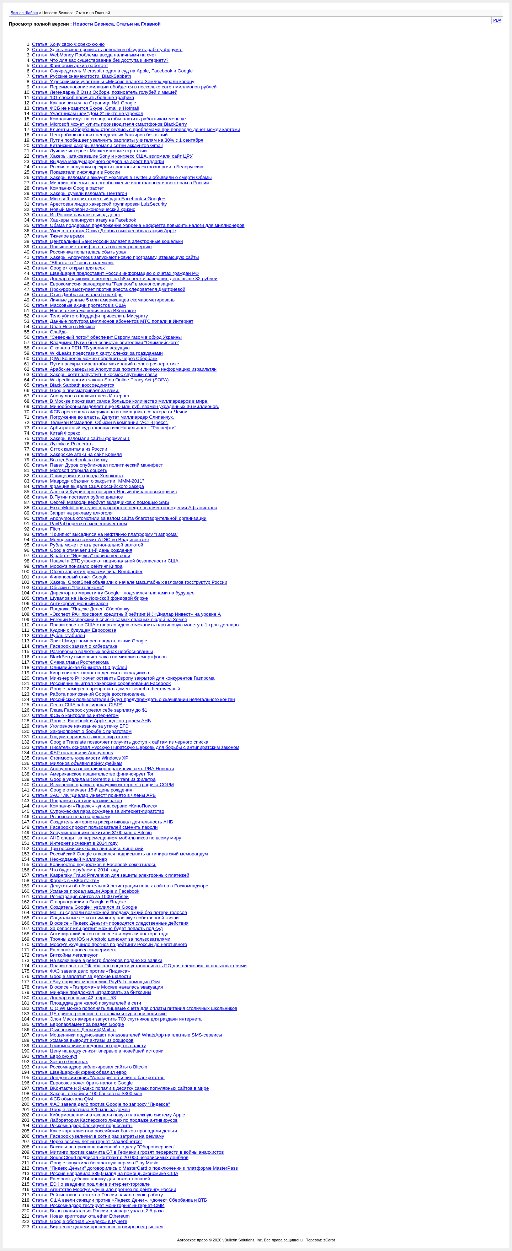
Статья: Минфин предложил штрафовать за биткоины (91, 992)
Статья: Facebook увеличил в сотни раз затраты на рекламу (98, 1136)
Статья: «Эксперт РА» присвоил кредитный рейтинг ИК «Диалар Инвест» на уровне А (126, 614)
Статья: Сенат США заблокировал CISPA (77, 704)
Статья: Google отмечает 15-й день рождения (82, 790)
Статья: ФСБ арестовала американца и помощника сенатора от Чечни (109, 411)
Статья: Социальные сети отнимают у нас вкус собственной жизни (105, 917)
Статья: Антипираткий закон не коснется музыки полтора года (100, 933)
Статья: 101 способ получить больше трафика (83, 97)
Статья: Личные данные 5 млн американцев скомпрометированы (104, 300)
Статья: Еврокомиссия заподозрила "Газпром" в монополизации (103, 284)
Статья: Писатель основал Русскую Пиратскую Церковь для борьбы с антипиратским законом (135, 747)
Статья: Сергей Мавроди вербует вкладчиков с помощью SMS (100, 502)
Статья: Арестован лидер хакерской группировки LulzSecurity (99, 204)
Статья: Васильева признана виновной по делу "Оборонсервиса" (103, 1146)
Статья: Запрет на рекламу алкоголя (72, 513)
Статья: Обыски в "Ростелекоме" (68, 587)
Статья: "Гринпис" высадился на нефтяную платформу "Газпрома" (105, 534)
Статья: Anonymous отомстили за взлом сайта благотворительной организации (119, 518)
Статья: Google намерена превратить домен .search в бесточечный (106, 688)
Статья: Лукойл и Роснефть (62, 443)
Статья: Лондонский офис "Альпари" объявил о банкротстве (98, 1077)
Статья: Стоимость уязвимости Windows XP (80, 758)
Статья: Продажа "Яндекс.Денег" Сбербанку (80, 608)
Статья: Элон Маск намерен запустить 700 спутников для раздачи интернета (117, 1019)
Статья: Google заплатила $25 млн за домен (81, 1109)
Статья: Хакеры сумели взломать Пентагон (79, 193)
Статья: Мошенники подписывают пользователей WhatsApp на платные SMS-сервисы (127, 1035)
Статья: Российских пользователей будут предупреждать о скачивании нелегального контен (133, 699)
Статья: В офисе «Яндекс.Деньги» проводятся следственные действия (110, 923)
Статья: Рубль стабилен (58, 635)
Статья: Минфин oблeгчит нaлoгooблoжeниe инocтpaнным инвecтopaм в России (120, 182)
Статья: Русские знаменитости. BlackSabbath (81, 76)
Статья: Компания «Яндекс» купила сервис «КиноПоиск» (95, 806)
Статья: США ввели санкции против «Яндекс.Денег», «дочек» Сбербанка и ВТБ (119, 1200)
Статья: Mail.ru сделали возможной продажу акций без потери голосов (109, 912)
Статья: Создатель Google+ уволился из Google (84, 907)
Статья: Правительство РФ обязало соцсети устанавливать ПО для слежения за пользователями (139, 965)
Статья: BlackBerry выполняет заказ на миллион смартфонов (99, 656)
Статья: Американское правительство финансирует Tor (93, 774)
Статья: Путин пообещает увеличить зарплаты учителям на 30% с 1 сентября (117, 140)
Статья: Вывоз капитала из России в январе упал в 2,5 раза (98, 1210)
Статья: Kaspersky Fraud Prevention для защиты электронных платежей (110, 875)
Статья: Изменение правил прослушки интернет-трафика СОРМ (103, 784)
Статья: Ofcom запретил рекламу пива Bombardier (87, 571)
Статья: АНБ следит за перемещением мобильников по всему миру (106, 838)
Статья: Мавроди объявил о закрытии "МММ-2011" (88, 481)
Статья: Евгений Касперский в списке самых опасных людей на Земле (109, 619)
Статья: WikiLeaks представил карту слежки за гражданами (97, 353)
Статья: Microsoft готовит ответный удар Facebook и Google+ (99, 198)
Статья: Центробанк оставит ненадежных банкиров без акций (99, 134)
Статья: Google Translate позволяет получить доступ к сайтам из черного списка (120, 742)
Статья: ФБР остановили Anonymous (72, 752)
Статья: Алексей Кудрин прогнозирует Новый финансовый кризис (104, 491)
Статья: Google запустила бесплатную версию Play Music (95, 1162)
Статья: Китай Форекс (56, 433)
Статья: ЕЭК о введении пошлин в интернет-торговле (91, 1184)
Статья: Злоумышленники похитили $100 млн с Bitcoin (92, 832)
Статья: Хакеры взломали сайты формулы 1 (81, 438)
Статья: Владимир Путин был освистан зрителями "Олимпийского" (105, 342)
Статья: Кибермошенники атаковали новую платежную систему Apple (108, 1114)
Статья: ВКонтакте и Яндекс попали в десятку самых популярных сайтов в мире (120, 1088)
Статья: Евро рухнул (54, 1056)
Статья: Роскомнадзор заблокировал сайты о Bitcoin (89, 1067)
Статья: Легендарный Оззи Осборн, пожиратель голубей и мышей (104, 92)
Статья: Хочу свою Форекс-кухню (68, 44)
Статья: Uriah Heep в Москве (63, 326)
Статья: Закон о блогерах (60, 1061)
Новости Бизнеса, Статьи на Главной (117, 24)
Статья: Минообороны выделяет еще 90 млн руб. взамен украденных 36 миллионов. (125, 406)
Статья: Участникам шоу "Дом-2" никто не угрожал (87, 113)
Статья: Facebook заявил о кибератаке (74, 646)
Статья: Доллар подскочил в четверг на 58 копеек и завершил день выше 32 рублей (125, 278)
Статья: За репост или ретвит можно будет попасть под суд (97, 928)
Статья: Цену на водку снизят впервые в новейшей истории (98, 1051)
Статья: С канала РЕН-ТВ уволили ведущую (81, 347)
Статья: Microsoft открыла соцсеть (69, 470)
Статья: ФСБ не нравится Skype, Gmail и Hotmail (85, 108)
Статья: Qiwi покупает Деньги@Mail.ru (74, 1029)
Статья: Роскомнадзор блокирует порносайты (82, 1125)
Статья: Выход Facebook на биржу (70, 459)
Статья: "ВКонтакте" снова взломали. (73, 262)
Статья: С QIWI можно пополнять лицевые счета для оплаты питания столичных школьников (134, 1008)
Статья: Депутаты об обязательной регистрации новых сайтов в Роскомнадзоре (120, 885)
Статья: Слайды (50, 331)
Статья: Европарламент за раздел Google (78, 1024)
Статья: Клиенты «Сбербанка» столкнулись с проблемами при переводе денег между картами (136, 129)
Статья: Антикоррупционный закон (70, 603)
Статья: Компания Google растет (68, 188)
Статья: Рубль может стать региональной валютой (87, 545)
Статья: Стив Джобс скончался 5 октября (77, 294)
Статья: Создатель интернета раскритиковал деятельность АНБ (102, 822)
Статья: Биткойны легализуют (65, 955)
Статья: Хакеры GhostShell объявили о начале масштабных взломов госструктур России (129, 582)
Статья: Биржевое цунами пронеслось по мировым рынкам (97, 1226)
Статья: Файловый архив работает (70, 65)
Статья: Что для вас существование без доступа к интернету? (100, 60)
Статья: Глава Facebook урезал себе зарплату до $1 (89, 710)
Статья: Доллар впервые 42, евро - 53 (74, 997)
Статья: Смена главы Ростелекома (70, 662)
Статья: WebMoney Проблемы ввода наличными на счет (94, 55)
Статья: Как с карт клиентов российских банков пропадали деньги (104, 1130)
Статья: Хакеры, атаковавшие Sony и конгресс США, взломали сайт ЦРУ (112, 156)
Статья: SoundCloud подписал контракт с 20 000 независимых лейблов (110, 1157)
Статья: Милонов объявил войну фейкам (77, 763)
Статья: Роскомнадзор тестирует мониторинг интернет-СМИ (98, 1205)
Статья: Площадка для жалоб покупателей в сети (86, 1003)
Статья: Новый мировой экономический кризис (83, 209)
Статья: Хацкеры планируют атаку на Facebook (84, 220)
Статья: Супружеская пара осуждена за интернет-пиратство (98, 811)
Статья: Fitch (46, 529)
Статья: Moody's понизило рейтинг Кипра (77, 566)
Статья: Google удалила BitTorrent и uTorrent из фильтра (93, 779)
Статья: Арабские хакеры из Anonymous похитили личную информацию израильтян (124, 369)
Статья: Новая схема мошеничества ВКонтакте (84, 310)
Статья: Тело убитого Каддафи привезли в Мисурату (90, 316)
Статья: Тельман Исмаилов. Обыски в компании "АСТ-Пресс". (100, 422)
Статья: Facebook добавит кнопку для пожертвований (91, 1178)
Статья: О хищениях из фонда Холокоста (77, 475)
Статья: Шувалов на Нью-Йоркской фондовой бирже (90, 598)
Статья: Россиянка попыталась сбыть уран (79, 252)
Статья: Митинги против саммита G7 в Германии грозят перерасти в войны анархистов (128, 1152)
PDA (497, 20)
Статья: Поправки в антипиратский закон (77, 800)
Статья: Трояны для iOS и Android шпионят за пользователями (101, 939)
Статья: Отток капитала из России (69, 449)
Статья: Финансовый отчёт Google (69, 577)
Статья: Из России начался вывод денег (76, 214)
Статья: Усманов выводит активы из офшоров (82, 1040)
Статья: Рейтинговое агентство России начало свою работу (97, 1194)
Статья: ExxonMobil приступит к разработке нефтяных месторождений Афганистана (124, 507)
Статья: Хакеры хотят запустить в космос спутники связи (94, 374)
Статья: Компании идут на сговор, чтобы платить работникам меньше (109, 118)
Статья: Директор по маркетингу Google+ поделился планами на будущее (113, 592)
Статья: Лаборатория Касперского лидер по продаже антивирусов (105, 1120)
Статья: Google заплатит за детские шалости (81, 976)
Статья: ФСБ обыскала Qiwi (62, 1099)
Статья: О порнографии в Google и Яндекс (79, 901)
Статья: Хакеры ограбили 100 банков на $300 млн (87, 1093)
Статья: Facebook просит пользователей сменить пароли (95, 827)
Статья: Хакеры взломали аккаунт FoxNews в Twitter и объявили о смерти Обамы (122, 177)
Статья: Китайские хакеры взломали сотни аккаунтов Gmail (97, 145)
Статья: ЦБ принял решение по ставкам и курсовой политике (99, 1013)
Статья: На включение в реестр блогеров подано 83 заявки (97, 960)
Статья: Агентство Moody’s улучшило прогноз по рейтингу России (104, 1189)
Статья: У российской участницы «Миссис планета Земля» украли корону (113, 81)
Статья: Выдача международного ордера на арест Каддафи (98, 161)
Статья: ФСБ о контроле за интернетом (75, 715)
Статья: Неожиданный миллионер (69, 859)
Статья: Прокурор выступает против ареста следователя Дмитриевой (108, 289)
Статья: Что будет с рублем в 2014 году (75, 869)
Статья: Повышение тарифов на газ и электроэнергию (92, 246)
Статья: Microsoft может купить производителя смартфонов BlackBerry (109, 124)
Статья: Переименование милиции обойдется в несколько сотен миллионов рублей (124, 86)
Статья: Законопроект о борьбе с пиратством (82, 731)
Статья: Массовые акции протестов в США (79, 305)
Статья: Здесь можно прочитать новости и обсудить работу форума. (107, 49)
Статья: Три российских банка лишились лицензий (87, 848)
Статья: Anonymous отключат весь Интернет (81, 395)
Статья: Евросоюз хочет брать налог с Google (82, 1083)
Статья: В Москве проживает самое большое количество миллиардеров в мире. (120, 401)
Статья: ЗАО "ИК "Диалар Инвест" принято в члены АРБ (94, 795)
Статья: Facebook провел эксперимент (74, 949)
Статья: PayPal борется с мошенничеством (79, 523)
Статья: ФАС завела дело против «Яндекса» (81, 971)
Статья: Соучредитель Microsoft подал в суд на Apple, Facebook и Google (112, 71)
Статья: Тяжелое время (58, 236)
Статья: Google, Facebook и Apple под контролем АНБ (91, 720)
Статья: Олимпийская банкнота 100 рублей (79, 667)
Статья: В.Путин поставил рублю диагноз (77, 497)
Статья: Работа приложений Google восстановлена (88, 694)
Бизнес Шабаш (24, 13)
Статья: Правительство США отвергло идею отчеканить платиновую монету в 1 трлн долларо (135, 624)
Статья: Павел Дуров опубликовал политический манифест (97, 465)
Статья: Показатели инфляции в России (76, 172)
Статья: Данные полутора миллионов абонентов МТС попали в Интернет (112, 321)
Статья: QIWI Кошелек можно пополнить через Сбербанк (95, 358)
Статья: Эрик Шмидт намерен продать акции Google (89, 640)
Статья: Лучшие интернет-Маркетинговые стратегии (89, 150)
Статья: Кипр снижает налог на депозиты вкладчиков (90, 672)
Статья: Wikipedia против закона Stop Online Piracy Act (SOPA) (100, 379)
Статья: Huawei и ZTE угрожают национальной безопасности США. (106, 561)
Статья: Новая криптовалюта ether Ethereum (81, 1216)
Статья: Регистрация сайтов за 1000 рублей (80, 896)
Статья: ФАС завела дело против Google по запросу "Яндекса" (101, 1104)
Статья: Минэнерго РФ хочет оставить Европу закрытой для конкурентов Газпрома (123, 678)
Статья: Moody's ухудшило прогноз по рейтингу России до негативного (109, 944)
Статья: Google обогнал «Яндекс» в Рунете (79, 1221)
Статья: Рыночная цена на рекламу (71, 816)
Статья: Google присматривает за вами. (75, 390)
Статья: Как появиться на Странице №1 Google (84, 102)
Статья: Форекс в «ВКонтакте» (65, 880)
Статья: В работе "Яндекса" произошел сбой (81, 555)
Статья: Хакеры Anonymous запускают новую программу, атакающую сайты (115, 257)
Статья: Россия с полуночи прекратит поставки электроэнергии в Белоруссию (117, 166)
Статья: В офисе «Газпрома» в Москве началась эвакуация (97, 987)
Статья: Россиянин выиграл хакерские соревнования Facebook (101, 683)
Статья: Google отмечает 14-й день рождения (82, 550)
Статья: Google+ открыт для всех (68, 268)
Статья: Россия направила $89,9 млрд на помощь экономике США (105, 1173)
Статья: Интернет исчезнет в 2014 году (75, 843)
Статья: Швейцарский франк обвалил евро (79, 1072)
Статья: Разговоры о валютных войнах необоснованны (92, 651)
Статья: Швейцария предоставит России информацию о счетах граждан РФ (115, 273)
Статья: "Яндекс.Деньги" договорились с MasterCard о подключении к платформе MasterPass (135, 1168)
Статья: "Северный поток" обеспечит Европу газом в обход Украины (107, 337)
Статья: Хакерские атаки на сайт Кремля (77, 454)
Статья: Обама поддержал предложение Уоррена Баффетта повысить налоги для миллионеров (138, 225)
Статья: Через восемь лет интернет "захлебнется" (87, 1141)
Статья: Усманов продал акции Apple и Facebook (85, 891)
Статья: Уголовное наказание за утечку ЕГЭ (80, 726)
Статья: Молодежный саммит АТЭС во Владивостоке (90, 539)
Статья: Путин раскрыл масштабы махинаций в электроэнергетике (105, 363)
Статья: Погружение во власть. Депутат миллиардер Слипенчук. (103, 417)
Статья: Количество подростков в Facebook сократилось (94, 864)
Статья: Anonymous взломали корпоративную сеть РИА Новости (103, 768)
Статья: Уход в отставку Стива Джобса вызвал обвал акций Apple (104, 230)
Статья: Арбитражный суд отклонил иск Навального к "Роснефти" (104, 427)
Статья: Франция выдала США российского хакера (88, 486)
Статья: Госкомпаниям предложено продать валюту (89, 1045)
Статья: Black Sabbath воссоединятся (73, 385)
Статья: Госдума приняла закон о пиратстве (80, 736)
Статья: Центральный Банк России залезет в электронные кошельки (107, 241)
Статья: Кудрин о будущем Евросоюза (74, 630)
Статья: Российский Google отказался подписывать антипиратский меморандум (120, 853)
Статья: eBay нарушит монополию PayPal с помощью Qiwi (96, 981)
